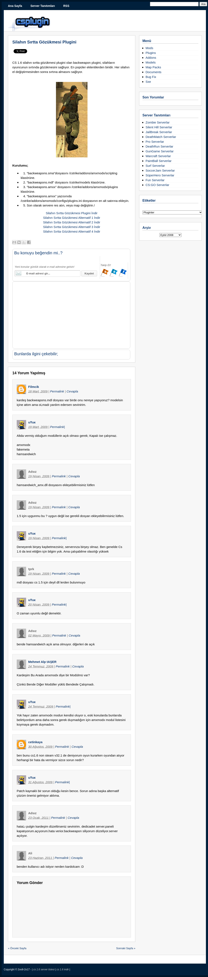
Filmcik (33, 387)
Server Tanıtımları (42, 6)
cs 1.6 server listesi (44, 969)
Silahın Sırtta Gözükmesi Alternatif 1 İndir (71, 217)
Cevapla (72, 391)
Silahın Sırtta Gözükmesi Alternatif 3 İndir (71, 227)
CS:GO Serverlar (157, 185)
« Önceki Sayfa (17, 948)
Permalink (57, 391)
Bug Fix (151, 77)
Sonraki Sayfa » (125, 948)
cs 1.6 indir (63, 969)
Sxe (148, 81)
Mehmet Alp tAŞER (42, 662)
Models (151, 62)
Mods (149, 48)
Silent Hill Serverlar (159, 127)
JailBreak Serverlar (159, 132)
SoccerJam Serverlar (160, 170)
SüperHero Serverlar (160, 175)
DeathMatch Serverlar (161, 137)
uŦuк (32, 422)
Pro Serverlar (155, 141)
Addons (151, 57)
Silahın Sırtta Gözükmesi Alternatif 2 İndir (71, 222)
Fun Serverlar (155, 180)
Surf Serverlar (155, 165)
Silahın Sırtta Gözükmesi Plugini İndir (72, 213)
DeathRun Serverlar (159, 146)
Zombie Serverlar (158, 122)
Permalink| (57, 427)
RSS (66, 6)
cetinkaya (35, 742)
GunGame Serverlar (160, 151)
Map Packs (153, 67)
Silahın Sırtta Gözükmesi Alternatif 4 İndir (71, 231)
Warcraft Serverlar (158, 156)
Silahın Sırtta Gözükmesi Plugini (44, 42)
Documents (153, 72)
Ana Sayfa (15, 6)
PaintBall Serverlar (158, 161)
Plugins (151, 53)
